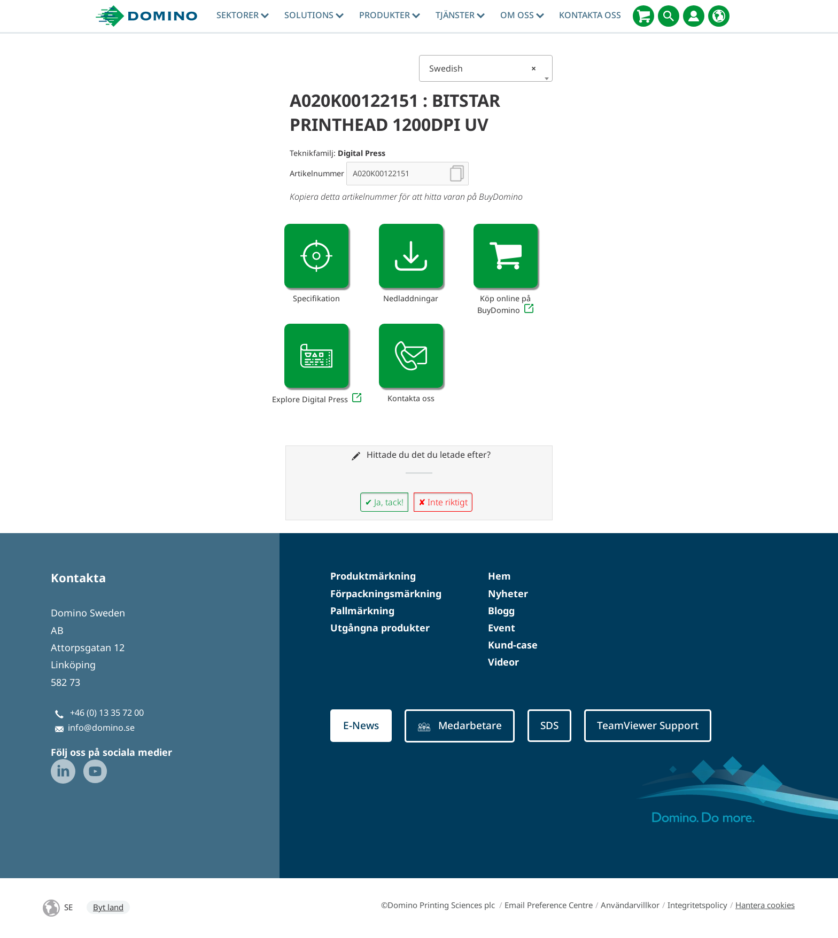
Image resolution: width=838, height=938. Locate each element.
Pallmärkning (362, 610)
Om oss (522, 15)
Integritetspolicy (697, 905)
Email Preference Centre (549, 905)
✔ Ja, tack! (384, 502)
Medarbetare (459, 725)
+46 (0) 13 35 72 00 (107, 712)
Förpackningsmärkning (385, 593)
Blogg (501, 610)
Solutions (314, 15)
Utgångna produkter (380, 627)
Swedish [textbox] (482, 68)
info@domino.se (101, 727)
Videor (503, 661)
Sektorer (242, 15)
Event (501, 627)
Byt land (108, 907)
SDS (549, 725)
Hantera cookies (765, 905)
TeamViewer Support (648, 725)
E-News (361, 725)
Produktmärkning (373, 575)
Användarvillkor (630, 905)
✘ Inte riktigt (443, 502)
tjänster (460, 15)
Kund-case (513, 644)
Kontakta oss (590, 15)
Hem (499, 575)
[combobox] (486, 68)
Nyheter (508, 593)
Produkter (389, 15)
